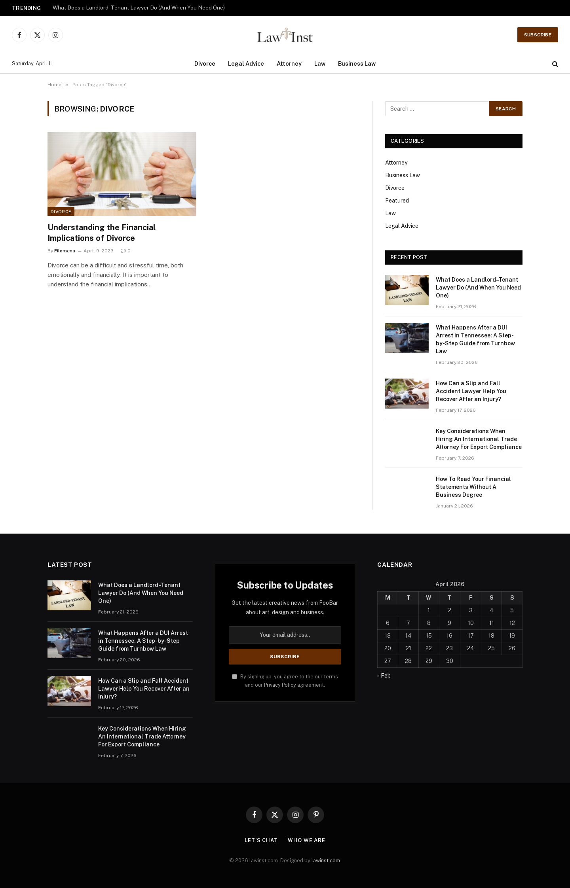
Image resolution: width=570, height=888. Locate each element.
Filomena (64, 251)
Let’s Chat (261, 840)
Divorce (204, 63)
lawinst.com (326, 860)
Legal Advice (246, 63)
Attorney (289, 63)
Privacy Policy (280, 685)
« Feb (384, 675)
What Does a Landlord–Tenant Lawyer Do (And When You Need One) (139, 7)
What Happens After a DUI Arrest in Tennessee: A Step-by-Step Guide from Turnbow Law (475, 339)
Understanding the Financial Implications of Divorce (102, 233)
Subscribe (537, 35)
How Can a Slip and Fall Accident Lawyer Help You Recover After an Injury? (471, 391)
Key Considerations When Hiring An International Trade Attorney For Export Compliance (479, 439)
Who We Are (306, 840)
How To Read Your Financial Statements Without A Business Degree (473, 487)
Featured (397, 200)
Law (319, 63)
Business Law (357, 63)
